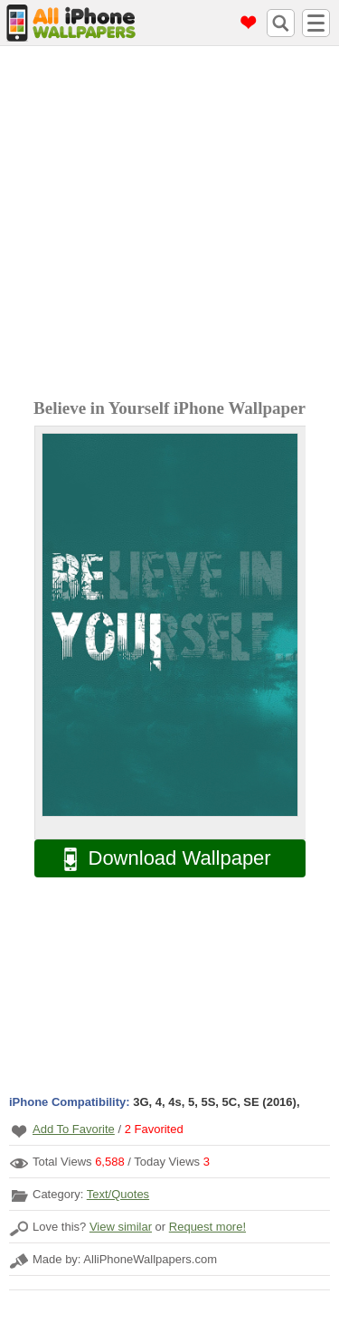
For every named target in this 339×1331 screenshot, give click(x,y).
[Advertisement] (169, 224)
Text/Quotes (118, 1194)
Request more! (207, 1226)
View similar (120, 1226)
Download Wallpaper (158, 859)
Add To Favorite (74, 1129)
